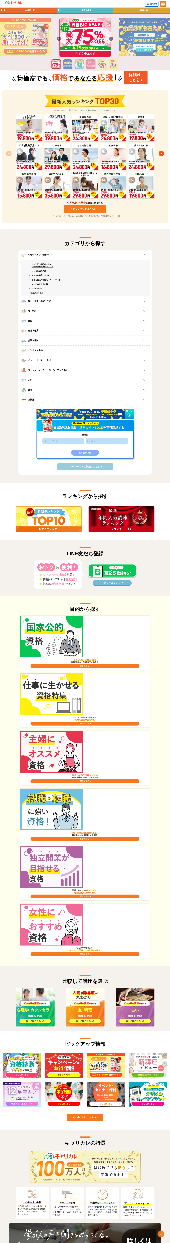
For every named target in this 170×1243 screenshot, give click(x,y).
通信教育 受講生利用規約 (101, 1187)
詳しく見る (47, 659)
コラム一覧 (24, 1173)
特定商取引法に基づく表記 (101, 1178)
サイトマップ (95, 1173)
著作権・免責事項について (101, 1183)
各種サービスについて (111, 1117)
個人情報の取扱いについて (31, 1196)
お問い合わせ (25, 1178)
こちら (82, 117)
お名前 (85, 447)
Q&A (63, 1117)
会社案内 (23, 1187)
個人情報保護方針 (27, 1192)
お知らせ (23, 1183)
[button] (58, 38)
